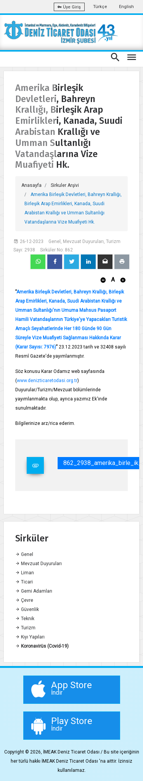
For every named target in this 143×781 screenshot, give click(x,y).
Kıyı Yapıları (30, 637)
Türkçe (100, 6)
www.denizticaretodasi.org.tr (47, 380)
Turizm (25, 627)
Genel (24, 554)
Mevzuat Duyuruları (38, 563)
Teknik (24, 618)
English (126, 6)
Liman (24, 572)
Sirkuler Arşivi (65, 185)
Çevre (24, 600)
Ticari (24, 582)
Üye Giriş (69, 7)
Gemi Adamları (33, 591)
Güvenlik (27, 609)
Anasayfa (31, 185)
